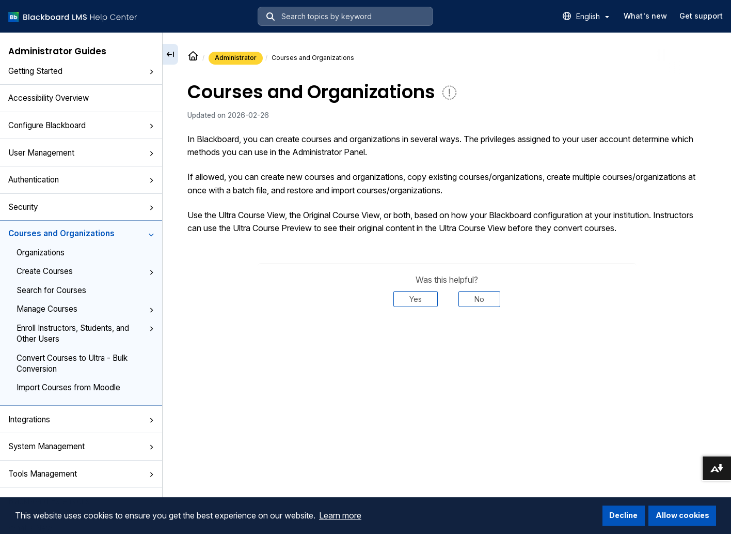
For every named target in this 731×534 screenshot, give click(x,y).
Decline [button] (623, 515)
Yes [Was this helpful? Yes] (415, 299)
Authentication (81, 180)
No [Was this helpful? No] (479, 299)
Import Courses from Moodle (68, 387)
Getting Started (81, 71)
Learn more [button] (340, 515)
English (592, 16)
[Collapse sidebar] (170, 54)
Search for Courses (51, 290)
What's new (645, 15)
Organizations (41, 252)
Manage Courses (85, 309)
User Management (81, 153)
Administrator (236, 58)
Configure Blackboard (81, 125)
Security (81, 207)
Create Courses (85, 271)
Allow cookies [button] (682, 515)
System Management (81, 446)
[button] (151, 71)
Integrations (81, 419)
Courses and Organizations (81, 233)
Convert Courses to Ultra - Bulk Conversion (72, 363)
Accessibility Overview (48, 98)
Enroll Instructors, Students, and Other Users (85, 333)
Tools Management (81, 474)
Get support (701, 15)
